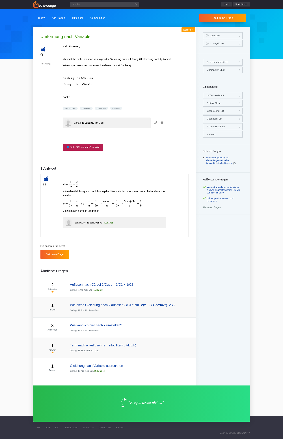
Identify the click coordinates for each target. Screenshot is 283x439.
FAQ (57, 427)
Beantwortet (80, 222)
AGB (48, 427)
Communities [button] (97, 17)
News (37, 427)
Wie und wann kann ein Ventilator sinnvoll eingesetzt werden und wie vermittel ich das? (223, 190)
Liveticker (216, 35)
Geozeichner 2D (215, 111)
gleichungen (70, 108)
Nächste (188, 30)
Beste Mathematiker (217, 62)
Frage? (41, 17)
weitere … (212, 134)
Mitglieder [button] (77, 17)
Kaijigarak (98, 290)
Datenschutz (105, 427)
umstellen (86, 108)
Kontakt (120, 427)
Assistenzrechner (216, 126)
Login (226, 4)
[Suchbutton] (136, 4)
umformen (101, 108)
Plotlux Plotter (214, 103)
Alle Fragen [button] (58, 17)
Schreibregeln (71, 427)
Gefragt (77, 123)
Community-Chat (216, 70)
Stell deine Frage (223, 17)
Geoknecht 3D (214, 118)
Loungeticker (217, 43)
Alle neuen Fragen (212, 207)
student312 (99, 371)
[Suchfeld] (104, 4)
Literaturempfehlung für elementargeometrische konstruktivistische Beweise (219, 160)
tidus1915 (108, 222)
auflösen (116, 108)
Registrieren (241, 4)
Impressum (88, 427)
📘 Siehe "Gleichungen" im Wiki (83, 147)
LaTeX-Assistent (215, 95)
